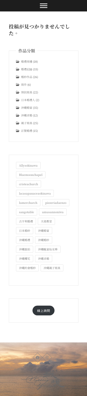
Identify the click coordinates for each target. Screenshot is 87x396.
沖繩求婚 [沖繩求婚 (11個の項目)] (43, 258)
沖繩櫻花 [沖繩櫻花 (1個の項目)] (24, 258)
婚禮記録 (26, 69)
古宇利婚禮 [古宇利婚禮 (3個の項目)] (26, 221)
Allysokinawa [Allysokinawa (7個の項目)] (28, 165)
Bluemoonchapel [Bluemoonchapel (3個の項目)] (30, 175)
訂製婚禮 (26, 131)
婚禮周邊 (26, 61)
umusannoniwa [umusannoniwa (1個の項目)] (53, 212)
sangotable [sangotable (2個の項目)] (26, 212)
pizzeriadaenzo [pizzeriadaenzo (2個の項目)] (55, 203)
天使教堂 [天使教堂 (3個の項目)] (46, 221)
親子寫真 (26, 123)
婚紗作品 (26, 77)
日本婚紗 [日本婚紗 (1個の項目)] (24, 230)
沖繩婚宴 (26, 107)
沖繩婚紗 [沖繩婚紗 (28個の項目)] (43, 240)
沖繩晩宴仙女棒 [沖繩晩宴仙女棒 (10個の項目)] (48, 249)
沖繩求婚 (26, 115)
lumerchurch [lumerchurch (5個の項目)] (28, 203)
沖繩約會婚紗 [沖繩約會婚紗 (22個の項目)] (27, 268)
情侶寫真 (26, 92)
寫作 (24, 84)
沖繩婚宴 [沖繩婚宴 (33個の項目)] (43, 230)
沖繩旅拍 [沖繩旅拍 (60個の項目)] (24, 249)
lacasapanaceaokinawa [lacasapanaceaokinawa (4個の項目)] (35, 193)
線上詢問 (43, 310)
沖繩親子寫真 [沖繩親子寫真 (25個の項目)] (52, 268)
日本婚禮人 (28, 100)
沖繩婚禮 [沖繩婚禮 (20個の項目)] (24, 240)
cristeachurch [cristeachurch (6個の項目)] (28, 184)
